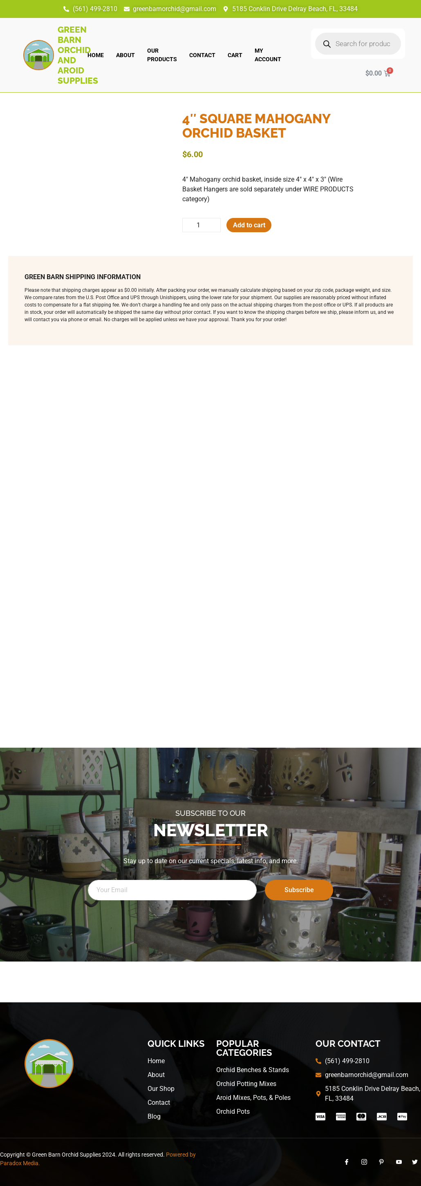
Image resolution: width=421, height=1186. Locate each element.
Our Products (162, 54)
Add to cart (250, 225)
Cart (235, 55)
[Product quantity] (202, 225)
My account (268, 54)
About (125, 55)
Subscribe (299, 890)
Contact (202, 55)
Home (95, 55)
